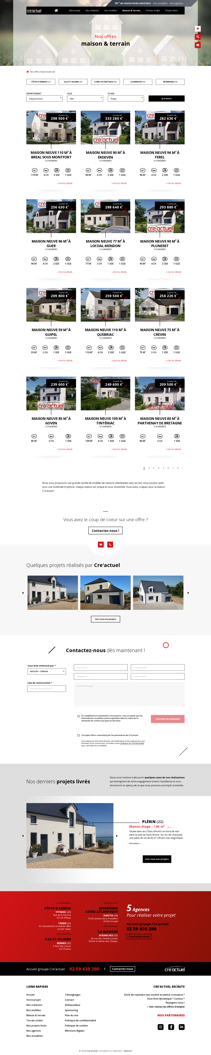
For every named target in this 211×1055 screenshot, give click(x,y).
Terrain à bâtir (34, 1020)
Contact (69, 999)
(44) (105, 81)
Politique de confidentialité (80, 1020)
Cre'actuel (92, 1050)
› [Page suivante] (182, 467)
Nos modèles (110, 10)
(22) (40, 81)
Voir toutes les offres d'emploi (167, 1006)
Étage (111, 93)
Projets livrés (171, 10)
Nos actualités (160, 3)
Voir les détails (66, 183)
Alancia (128, 1050)
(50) (138, 81)
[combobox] (44, 98)
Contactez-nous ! (105, 530)
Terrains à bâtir (153, 10)
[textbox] (44, 99)
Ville (69, 93)
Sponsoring (71, 1010)
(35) (73, 81)
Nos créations (92, 10)
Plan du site (71, 1015)
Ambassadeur (72, 1005)
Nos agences (176, 3)
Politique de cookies (76, 1025)
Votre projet (74, 10)
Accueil (27, 72)
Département (34, 93)
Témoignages (72, 994)
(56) (170, 81)
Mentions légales (74, 1030)
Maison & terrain (131, 10)
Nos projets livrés (36, 1025)
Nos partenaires (171, 1015)
